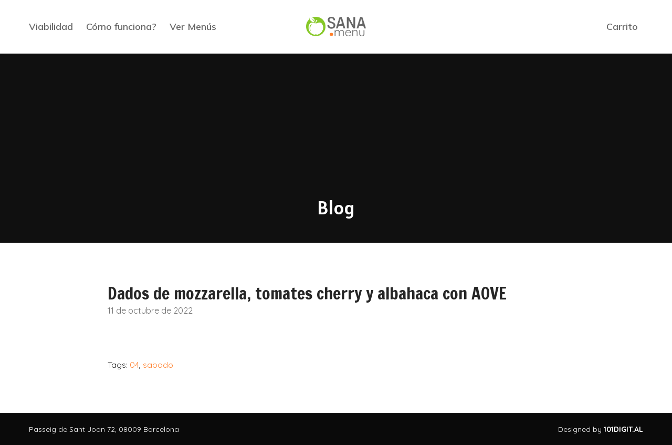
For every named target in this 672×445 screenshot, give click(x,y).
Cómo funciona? (121, 26)
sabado (158, 364)
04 (134, 364)
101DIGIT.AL (623, 429)
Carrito (622, 26)
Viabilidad (51, 26)
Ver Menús (193, 26)
